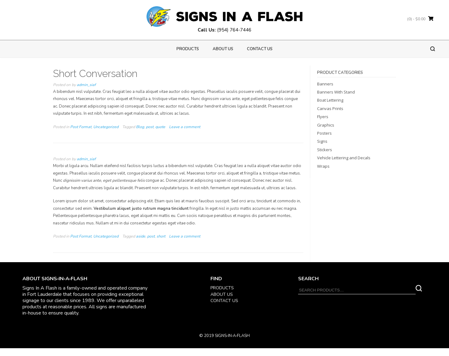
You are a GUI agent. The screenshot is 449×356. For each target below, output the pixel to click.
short (161, 236)
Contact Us (260, 49)
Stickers (324, 149)
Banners (325, 84)
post (149, 126)
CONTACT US (224, 301)
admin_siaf (86, 84)
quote (160, 126)
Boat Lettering (330, 100)
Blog (140, 126)
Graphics (325, 125)
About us (223, 49)
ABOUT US (221, 294)
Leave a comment (184, 126)
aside (140, 236)
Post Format (80, 126)
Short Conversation (95, 73)
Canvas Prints (330, 108)
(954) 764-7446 (234, 30)
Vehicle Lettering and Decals (343, 158)
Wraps (323, 166)
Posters (324, 133)
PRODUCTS (187, 49)
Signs (322, 141)
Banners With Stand (336, 92)
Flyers (322, 116)
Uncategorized (105, 126)
